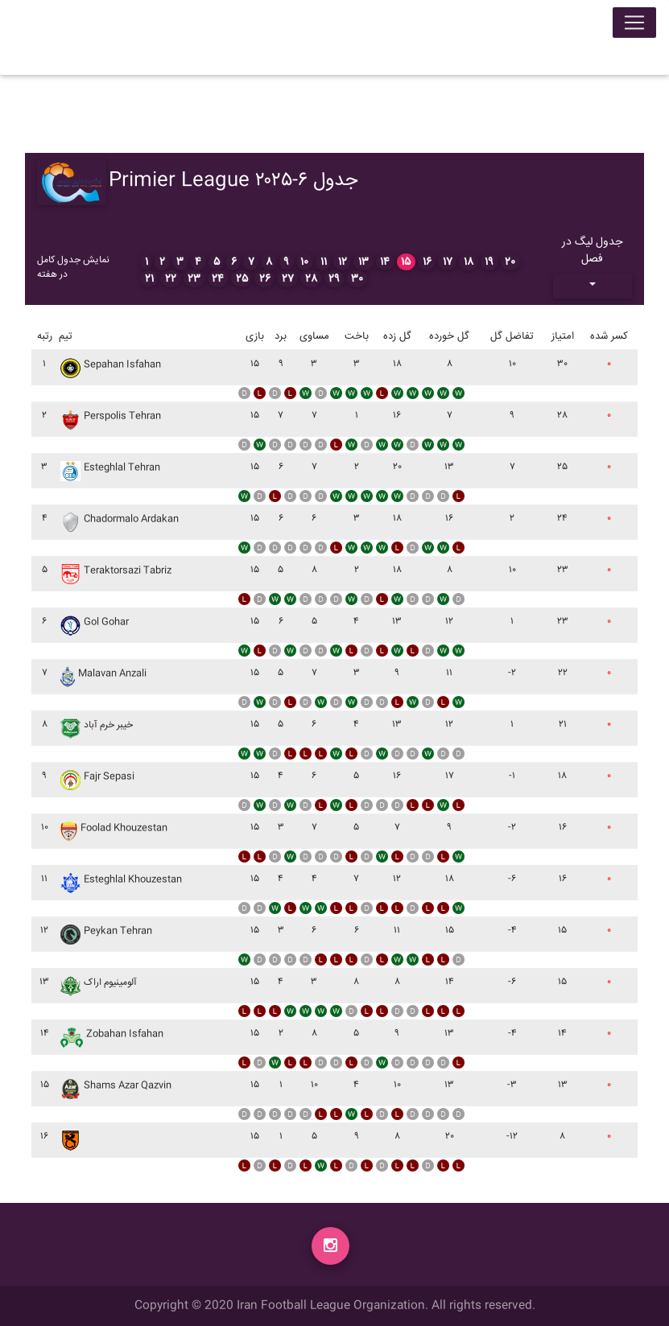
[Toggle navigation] (634, 25)
